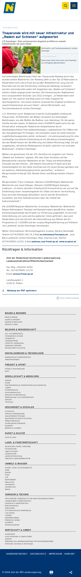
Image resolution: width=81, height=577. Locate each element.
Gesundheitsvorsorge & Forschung (18, 418)
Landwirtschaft (10, 454)
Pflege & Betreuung (12, 421)
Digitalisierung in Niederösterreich (18, 357)
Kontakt (69, 553)
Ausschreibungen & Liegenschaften (18, 536)
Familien (8, 380)
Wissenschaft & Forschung (15, 348)
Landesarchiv (10, 338)
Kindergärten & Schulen (14, 336)
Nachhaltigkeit (10, 479)
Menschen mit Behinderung (15, 395)
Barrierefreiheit (17, 553)
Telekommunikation (12, 359)
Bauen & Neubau (11, 317)
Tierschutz (9, 402)
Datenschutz (38, 553)
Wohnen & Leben (11, 324)
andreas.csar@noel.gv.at (44, 241)
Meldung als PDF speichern (19, 290)
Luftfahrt (8, 515)
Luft (6, 477)
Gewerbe (8, 539)
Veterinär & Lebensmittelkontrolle (17, 458)
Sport (7, 371)
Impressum (55, 553)
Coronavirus (9, 411)
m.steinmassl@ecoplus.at (54, 234)
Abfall (7, 470)
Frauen (7, 383)
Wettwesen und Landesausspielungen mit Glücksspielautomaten (29, 541)
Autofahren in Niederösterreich (17, 503)
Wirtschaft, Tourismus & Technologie (19, 544)
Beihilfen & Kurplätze (13, 428)
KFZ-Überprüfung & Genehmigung (18, 510)
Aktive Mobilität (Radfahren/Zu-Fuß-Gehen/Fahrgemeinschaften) (29, 498)
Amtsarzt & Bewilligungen (15, 414)
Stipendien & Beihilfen (13, 345)
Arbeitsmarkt (10, 534)
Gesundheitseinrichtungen (15, 416)
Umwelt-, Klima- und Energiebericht (18, 468)
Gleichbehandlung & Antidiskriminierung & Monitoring (25, 385)
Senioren (8, 399)
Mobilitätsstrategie (12, 518)
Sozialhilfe (9, 426)
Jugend (8, 387)
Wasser (7, 489)
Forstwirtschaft (11, 449)
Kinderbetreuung (11, 390)
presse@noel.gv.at (23, 274)
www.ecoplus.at (67, 241)
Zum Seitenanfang (67, 298)
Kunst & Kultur (10, 437)
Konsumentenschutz (13, 392)
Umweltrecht (10, 484)
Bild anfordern (59, 63)
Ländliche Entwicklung (13, 456)
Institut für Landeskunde (14, 343)
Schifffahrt (9, 522)
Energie (8, 472)
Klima (7, 475)
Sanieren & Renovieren (13, 322)
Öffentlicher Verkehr (12, 520)
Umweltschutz (10, 487)
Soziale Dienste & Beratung (15, 423)
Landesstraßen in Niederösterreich (18, 501)
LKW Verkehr (10, 513)
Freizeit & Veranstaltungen (15, 369)
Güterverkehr (10, 508)
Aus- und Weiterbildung (14, 333)
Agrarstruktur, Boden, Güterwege (17, 446)
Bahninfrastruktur (12, 506)
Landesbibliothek (11, 341)
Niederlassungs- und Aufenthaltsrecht (19, 397)
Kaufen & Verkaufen (12, 319)
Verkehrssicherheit (12, 525)
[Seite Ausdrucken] (51, 573)
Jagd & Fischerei (11, 451)
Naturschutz (9, 482)
